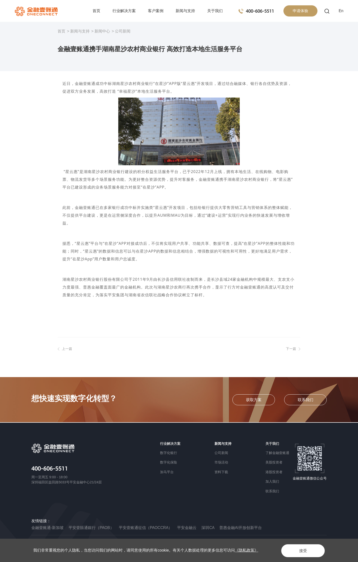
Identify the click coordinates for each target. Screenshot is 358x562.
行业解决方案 (124, 11)
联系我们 (272, 491)
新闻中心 (102, 31)
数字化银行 (168, 453)
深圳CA (208, 528)
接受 (301, 550)
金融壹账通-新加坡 (47, 528)
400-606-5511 (51, 468)
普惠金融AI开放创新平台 (241, 528)
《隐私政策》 (246, 550)
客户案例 (155, 11)
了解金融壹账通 (277, 453)
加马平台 (167, 472)
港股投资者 (273, 472)
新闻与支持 (185, 11)
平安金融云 (187, 528)
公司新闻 (122, 31)
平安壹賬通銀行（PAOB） (91, 528)
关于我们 (215, 11)
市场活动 (221, 462)
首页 (96, 11)
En (341, 11)
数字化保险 (168, 462)
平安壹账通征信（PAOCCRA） (146, 528)
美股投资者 (273, 462)
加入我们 (272, 481)
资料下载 (221, 472)
